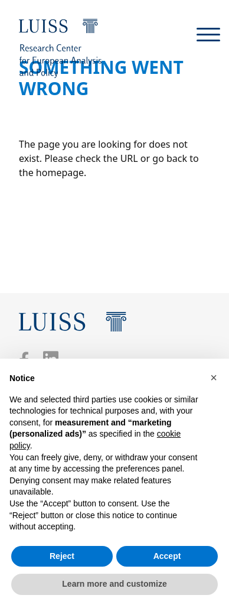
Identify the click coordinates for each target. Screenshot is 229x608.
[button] (213, 377)
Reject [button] (62, 556)
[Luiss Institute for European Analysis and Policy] (60, 48)
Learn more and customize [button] (114, 584)
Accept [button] (167, 556)
